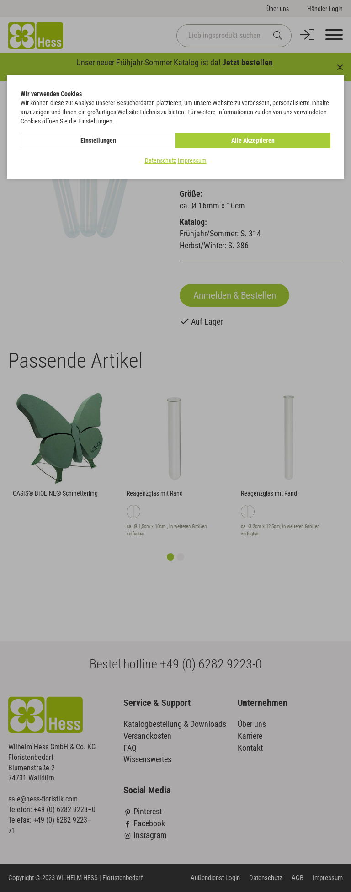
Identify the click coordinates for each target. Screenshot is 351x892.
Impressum (192, 160)
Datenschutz (160, 160)
